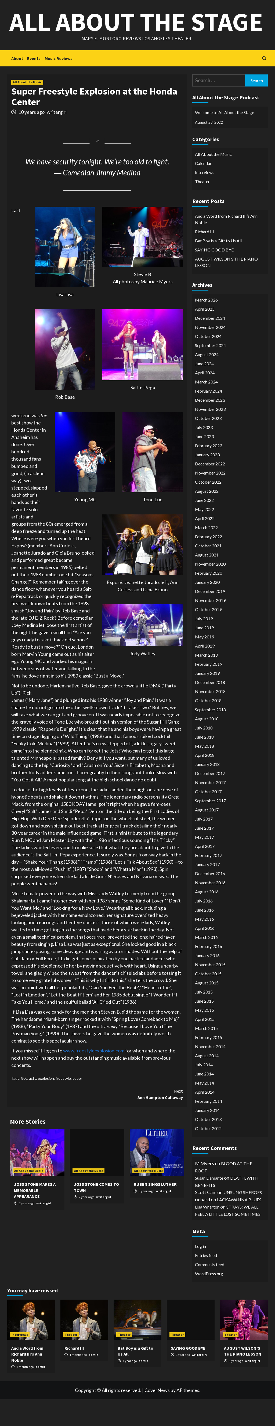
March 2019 (206, 681)
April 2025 (205, 335)
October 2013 (208, 1146)
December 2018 (210, 709)
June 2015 (204, 1027)
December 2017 (210, 800)
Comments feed (209, 1291)
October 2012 (208, 1155)
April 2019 (205, 672)
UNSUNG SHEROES (242, 1219)
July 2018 (204, 754)
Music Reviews (59, 85)
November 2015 (210, 991)
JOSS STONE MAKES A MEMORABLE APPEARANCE (35, 1217)
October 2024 (208, 363)
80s (24, 1105)
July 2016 (204, 927)
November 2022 (210, 499)
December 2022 (210, 490)
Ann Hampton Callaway (140, 1121)
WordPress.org (209, 1300)
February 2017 (208, 882)
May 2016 (204, 945)
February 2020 (208, 599)
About (17, 85)
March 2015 (206, 1055)
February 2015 (208, 1064)
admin (40, 1393)
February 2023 (208, 472)
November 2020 (210, 590)
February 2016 (208, 973)
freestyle (63, 1105)
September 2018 (210, 736)
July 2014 (204, 1091)
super (77, 1105)
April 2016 (205, 954)
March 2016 (206, 963)
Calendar (203, 190)
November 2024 (210, 353)
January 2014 (207, 1136)
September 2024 (210, 372)
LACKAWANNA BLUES (239, 1226)
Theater (202, 208)
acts (32, 1105)
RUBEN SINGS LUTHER (155, 1211)
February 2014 (208, 1127)
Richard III (204, 258)
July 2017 (204, 845)
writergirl (57, 139)
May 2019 (204, 663)
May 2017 (204, 863)
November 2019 (210, 627)
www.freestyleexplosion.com (93, 1077)
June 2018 (204, 763)
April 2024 (205, 399)
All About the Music (27, 109)
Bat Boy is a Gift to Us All (218, 267)
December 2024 (210, 344)
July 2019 (204, 645)
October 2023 (208, 444)
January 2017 (207, 891)
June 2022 (204, 526)
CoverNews (157, 1417)
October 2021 (208, 572)
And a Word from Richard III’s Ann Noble (226, 246)
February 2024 (208, 417)
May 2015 (204, 1036)
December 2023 (210, 426)
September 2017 (210, 827)
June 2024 (204, 390)
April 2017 (205, 872)
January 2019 (207, 699)
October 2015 (208, 1000)
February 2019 (208, 690)
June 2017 (204, 854)
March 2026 (206, 326)
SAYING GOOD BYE (214, 276)
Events (34, 85)
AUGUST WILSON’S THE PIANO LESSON (226, 289)
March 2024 (206, 408)
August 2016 (207, 918)
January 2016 (207, 982)
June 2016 (204, 936)
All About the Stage (136, 35)
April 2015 (205, 1045)
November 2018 (210, 718)
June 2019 (204, 654)
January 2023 (207, 481)
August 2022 (207, 517)
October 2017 (208, 818)
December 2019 (210, 617)
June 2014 (204, 1100)
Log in (200, 1273)
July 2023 (204, 454)
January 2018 (207, 790)
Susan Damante (209, 1204)
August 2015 (207, 1009)
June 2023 (204, 463)
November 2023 (210, 435)
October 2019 (208, 636)
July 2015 (204, 1018)
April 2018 (205, 781)
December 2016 (210, 900)
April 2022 (205, 545)
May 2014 (204, 1109)
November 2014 (210, 1073)
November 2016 (210, 909)
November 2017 (210, 809)
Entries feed (206, 1282)
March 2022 (206, 554)
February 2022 (208, 563)
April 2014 (205, 1118)
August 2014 (207, 1082)
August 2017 (207, 836)
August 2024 (207, 381)
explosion (46, 1105)
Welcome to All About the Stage (224, 139)
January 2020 (207, 608)
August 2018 (207, 745)
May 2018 (204, 772)
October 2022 (208, 508)
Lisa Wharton (207, 1233)
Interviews (204, 199)
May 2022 (204, 536)
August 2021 (207, 581)
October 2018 (208, 727)
